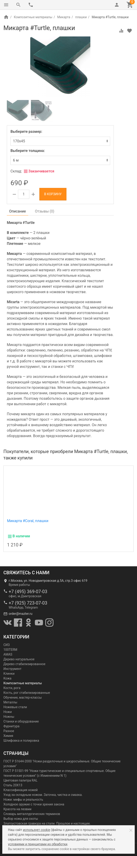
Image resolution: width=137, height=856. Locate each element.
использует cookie (36, 830)
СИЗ (6, 645)
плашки (81, 17)
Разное (8, 731)
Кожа (7, 678)
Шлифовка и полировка (21, 740)
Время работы (19, 585)
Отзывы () (44, 211)
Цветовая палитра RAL (20, 780)
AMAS (7, 654)
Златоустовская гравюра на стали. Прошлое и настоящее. (47, 823)
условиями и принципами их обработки (37, 844)
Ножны (8, 716)
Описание (17, 211)
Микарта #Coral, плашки (27, 521)
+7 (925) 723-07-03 (28, 603)
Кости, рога (11, 688)
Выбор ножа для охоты (20, 818)
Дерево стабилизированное (24, 664)
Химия (8, 736)
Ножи (7, 712)
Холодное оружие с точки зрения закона (33, 804)
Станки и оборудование (21, 721)
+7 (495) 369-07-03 (28, 591)
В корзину (53, 194)
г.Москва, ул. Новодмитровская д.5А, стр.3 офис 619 (48, 580)
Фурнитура (11, 726)
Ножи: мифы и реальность (23, 799)
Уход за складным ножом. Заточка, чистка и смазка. (43, 795)
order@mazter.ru (20, 613)
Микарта (63, 17)
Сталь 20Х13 (12, 785)
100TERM (10, 649)
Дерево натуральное (18, 659)
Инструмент (12, 669)
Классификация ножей (20, 790)
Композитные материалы (33, 17)
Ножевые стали (15, 707)
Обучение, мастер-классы (22, 697)
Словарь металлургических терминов (31, 814)
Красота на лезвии (17, 809)
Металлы (10, 702)
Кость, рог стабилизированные (26, 693)
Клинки (9, 673)
